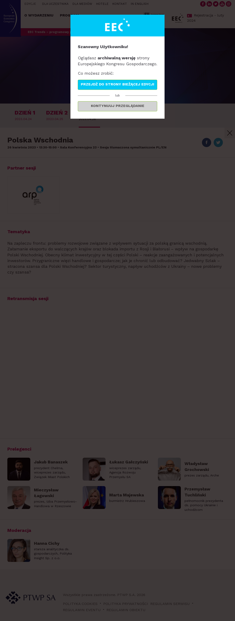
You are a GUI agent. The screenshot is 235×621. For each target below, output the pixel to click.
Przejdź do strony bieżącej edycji (117, 84)
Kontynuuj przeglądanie (117, 106)
